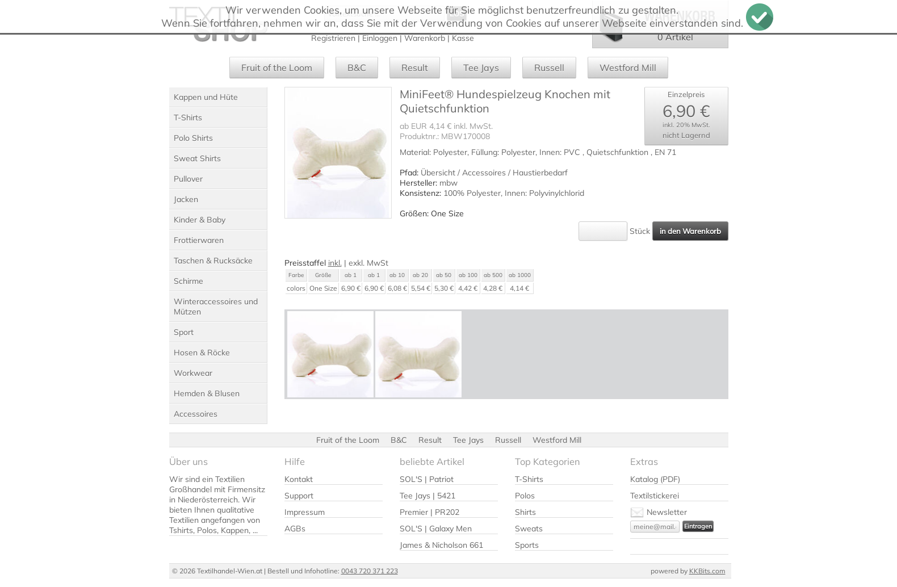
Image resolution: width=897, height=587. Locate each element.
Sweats (529, 528)
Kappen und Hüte (206, 97)
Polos (525, 495)
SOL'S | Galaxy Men (436, 528)
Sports (527, 545)
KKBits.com (707, 571)
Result (414, 67)
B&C (356, 67)
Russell (549, 67)
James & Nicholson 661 (441, 545)
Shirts (525, 512)
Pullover (188, 179)
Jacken (186, 199)
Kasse (463, 38)
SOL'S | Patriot (427, 479)
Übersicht (438, 172)
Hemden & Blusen (207, 393)
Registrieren (333, 38)
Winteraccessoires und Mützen (216, 306)
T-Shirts (188, 117)
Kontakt (298, 479)
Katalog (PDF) (655, 479)
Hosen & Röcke (202, 352)
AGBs (294, 528)
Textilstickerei (654, 495)
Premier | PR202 (429, 512)
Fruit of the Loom (276, 67)
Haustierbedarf (540, 172)
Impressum (304, 512)
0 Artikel (675, 37)
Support (298, 495)
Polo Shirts (193, 138)
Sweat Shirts (197, 158)
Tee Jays (481, 67)
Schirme (188, 281)
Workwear (193, 373)
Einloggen (379, 38)
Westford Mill (628, 67)
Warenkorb (424, 38)
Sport (184, 332)
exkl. (356, 263)
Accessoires (195, 414)
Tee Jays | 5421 (427, 495)
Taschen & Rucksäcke (213, 260)
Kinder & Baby (199, 220)
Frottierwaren (199, 240)
